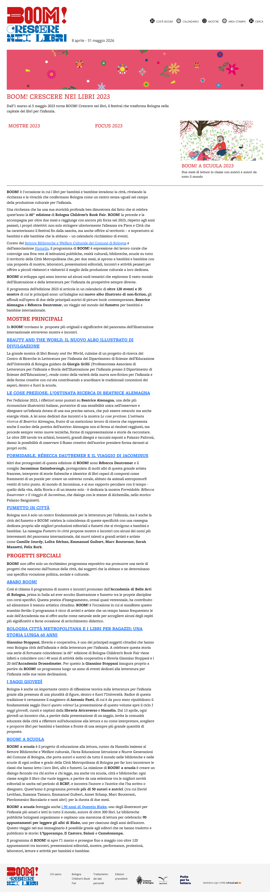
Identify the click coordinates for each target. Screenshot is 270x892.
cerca (259, 21)
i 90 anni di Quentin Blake (84, 806)
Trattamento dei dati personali (100, 878)
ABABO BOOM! (22, 582)
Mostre (213, 21)
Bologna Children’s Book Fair (81, 878)
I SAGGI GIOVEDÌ (24, 681)
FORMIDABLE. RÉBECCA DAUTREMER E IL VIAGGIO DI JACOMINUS (77, 455)
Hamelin (42, 248)
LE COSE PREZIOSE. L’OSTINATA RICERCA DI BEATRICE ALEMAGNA (78, 393)
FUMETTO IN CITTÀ (28, 507)
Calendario (191, 21)
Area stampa (237, 21)
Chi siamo (55, 874)
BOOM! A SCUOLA (25, 739)
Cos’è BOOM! (164, 21)
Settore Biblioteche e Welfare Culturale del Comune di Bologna (75, 242)
